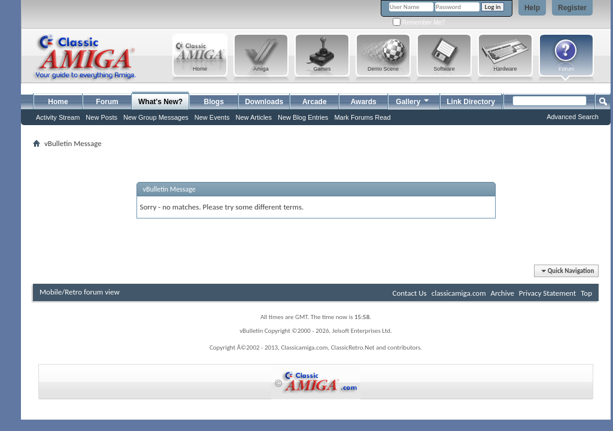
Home (58, 102)
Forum (107, 102)
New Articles (253, 117)
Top (586, 293)
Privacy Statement (547, 293)
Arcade (314, 102)
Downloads (264, 102)
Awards (364, 102)
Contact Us (410, 293)
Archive (502, 293)
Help (532, 8)
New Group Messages (156, 117)
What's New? (160, 102)
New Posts (101, 117)
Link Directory (471, 102)
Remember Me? (419, 22)
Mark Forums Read (362, 117)
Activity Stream (58, 117)
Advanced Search (573, 116)
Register (572, 8)
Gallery (413, 100)
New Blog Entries (303, 117)
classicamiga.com (459, 293)
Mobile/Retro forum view (80, 291)
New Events (212, 117)
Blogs (214, 102)
